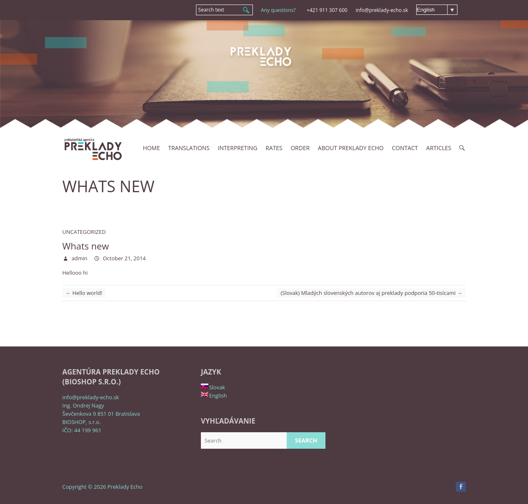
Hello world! (84, 293)
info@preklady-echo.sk (382, 10)
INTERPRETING (237, 148)
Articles (438, 148)
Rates (274, 148)
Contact (405, 148)
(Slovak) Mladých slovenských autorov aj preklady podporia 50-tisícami (371, 293)
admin (78, 258)
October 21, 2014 (123, 258)
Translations (189, 148)
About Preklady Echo (351, 148)
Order (299, 148)
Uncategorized (84, 232)
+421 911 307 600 (327, 10)
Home (151, 148)
